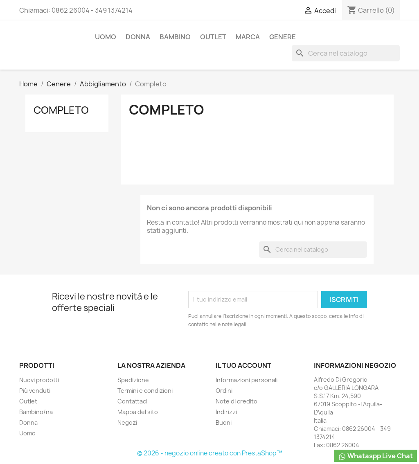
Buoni (224, 422)
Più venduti (34, 390)
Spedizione (133, 380)
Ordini (224, 390)
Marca (248, 36)
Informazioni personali (246, 380)
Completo (61, 110)
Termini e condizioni (145, 390)
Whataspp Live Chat (375, 456)
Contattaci (132, 401)
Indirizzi (226, 412)
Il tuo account (243, 365)
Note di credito (236, 401)
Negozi (127, 422)
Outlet (213, 36)
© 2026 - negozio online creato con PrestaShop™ (209, 453)
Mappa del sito (137, 412)
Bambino (175, 36)
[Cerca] (346, 53)
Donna (138, 36)
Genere (282, 36)
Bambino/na (36, 412)
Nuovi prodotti (39, 380)
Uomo (105, 36)
